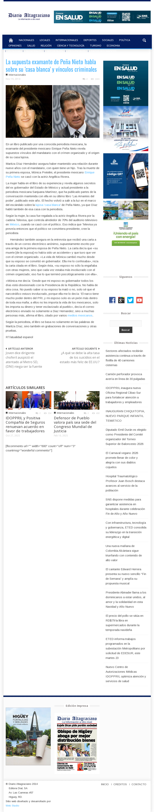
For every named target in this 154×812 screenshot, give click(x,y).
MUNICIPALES (34, 50)
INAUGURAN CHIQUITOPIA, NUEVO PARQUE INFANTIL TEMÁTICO (125, 415)
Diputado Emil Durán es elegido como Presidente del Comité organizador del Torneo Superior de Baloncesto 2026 (126, 437)
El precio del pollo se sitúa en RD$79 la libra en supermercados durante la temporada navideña (124, 623)
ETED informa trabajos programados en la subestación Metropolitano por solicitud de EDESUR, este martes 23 (125, 648)
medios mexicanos (80, 315)
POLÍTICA (124, 39)
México (14, 224)
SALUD (31, 45)
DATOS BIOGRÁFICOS (104, 50)
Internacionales (17, 74)
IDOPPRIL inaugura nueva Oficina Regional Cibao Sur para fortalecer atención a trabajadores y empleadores (124, 395)
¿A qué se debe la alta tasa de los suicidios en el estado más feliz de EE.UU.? (80, 357)
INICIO (105, 784)
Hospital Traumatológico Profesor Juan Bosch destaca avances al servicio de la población (125, 483)
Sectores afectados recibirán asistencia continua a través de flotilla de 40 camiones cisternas (126, 358)
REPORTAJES (55, 50)
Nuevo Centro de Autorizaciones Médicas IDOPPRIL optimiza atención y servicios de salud (126, 674)
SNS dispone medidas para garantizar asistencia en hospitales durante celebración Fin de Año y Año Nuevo (125, 506)
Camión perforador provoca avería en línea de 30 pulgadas (125, 376)
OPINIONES (15, 45)
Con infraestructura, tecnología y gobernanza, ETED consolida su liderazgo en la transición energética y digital (126, 530)
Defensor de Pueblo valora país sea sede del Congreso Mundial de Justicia (75, 424)
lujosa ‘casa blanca (48, 204)
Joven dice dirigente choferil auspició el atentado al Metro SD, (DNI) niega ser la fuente (24, 360)
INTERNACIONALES (67, 39)
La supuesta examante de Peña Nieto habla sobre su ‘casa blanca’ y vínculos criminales (51, 65)
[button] (144, 40)
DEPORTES (90, 39)
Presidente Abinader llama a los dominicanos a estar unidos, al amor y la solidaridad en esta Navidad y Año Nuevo (126, 599)
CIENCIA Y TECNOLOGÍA (70, 45)
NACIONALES (26, 39)
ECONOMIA (113, 45)
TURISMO (95, 45)
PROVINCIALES (77, 50)
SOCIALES (108, 39)
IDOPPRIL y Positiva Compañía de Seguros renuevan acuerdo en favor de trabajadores (25, 424)
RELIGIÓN (46, 45)
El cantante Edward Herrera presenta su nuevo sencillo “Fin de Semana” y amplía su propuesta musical (126, 576)
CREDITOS (120, 784)
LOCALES (45, 39)
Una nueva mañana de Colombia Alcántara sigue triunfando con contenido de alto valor (124, 553)
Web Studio (12, 805)
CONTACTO (139, 784)
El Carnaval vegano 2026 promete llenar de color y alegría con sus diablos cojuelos (122, 460)
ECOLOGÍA (14, 50)
